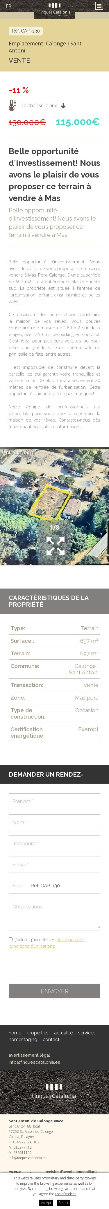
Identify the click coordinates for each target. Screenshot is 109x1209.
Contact (51, 1039)
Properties (38, 1033)
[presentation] (53, 966)
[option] (54, 506)
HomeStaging (23, 1039)
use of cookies (65, 1193)
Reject (63, 1202)
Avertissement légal (29, 1055)
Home (15, 1033)
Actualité (63, 1033)
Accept (46, 1202)
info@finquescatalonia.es (34, 1062)
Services (87, 1033)
